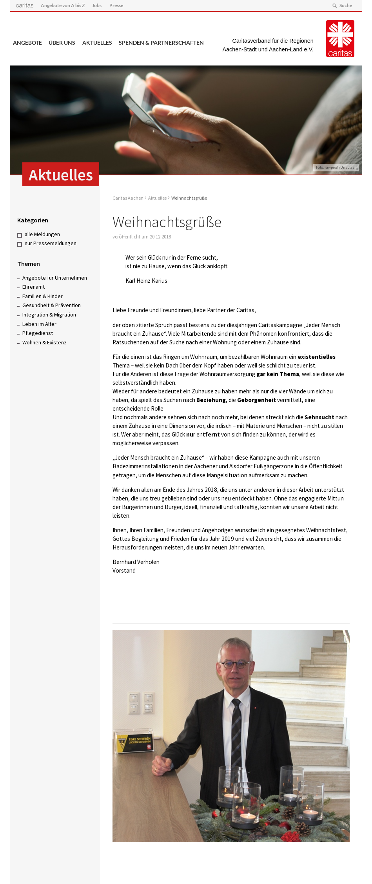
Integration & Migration (49, 314)
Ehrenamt (33, 286)
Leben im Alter (39, 323)
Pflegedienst (37, 333)
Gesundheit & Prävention (51, 305)
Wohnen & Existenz (44, 342)
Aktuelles (97, 43)
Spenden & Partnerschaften (161, 43)
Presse (116, 5)
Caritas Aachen (128, 198)
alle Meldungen (42, 234)
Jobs (97, 5)
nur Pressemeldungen (50, 243)
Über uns (62, 43)
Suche (345, 5)
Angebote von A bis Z (63, 5)
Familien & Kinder (42, 296)
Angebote (27, 43)
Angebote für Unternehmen (54, 277)
